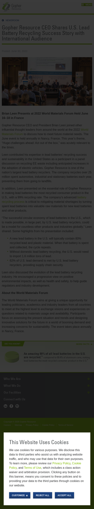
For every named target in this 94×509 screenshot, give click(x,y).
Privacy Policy (61, 463)
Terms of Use (32, 467)
